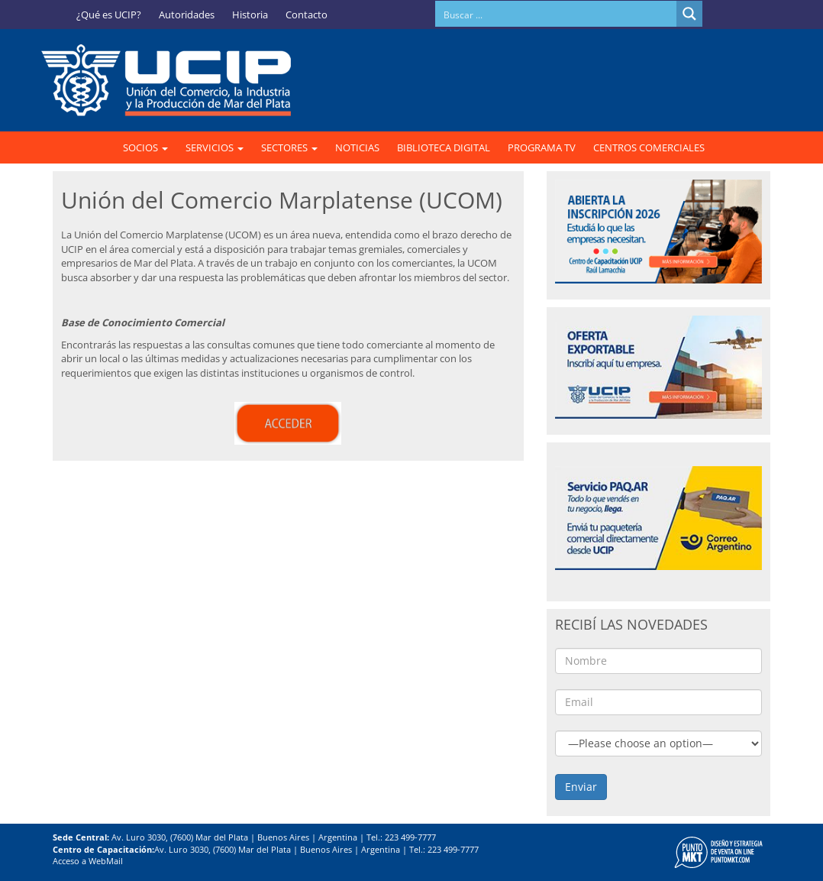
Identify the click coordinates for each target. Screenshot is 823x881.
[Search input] (557, 14)
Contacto (307, 14)
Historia (250, 14)
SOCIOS (145, 147)
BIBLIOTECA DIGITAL (443, 147)
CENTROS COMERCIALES (649, 147)
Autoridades (187, 14)
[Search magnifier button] (689, 14)
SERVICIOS (215, 147)
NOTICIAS (357, 147)
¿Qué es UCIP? (108, 14)
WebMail (106, 860)
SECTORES (289, 147)
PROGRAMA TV (542, 147)
